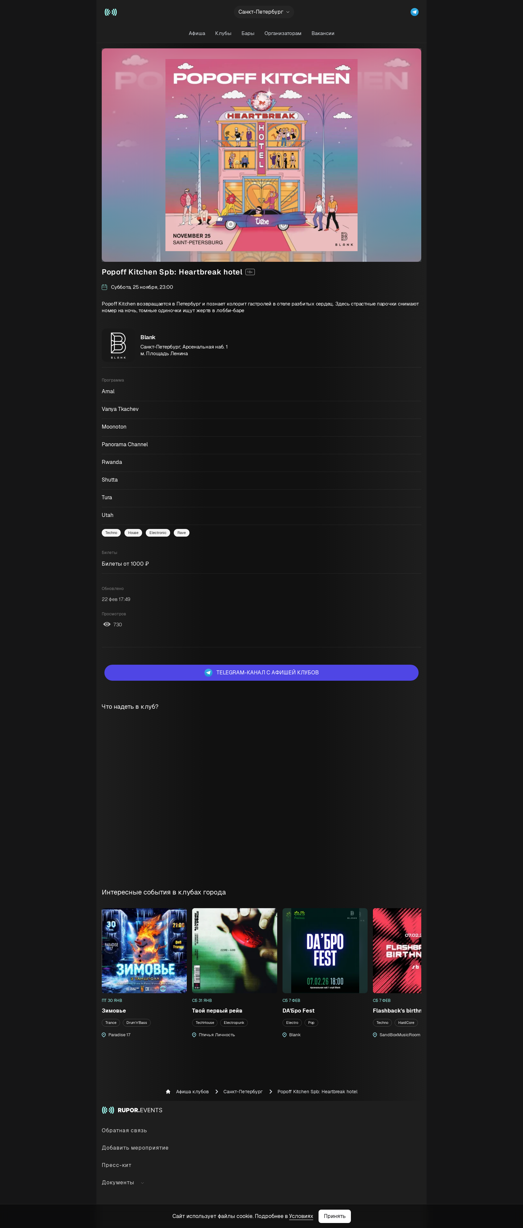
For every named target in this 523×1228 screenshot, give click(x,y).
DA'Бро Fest (299, 1010)
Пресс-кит (117, 1165)
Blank (148, 337)
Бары (247, 33)
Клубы (223, 33)
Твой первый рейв (217, 1010)
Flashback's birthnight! (403, 1010)
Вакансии (323, 33)
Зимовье (114, 1010)
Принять (335, 1216)
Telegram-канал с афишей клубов (261, 673)
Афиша (197, 33)
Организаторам (283, 33)
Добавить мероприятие (135, 1147)
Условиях (301, 1216)
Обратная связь (124, 1130)
